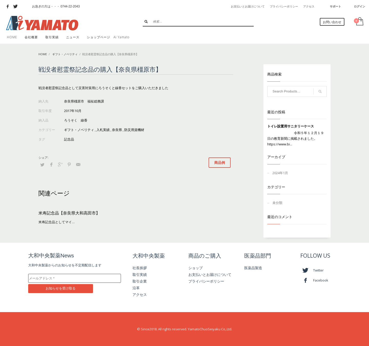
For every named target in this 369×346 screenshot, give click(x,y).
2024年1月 (280, 173)
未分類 (277, 202)
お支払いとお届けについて (248, 6)
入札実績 (103, 129)
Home (42, 54)
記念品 (69, 139)
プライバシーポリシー (284, 6)
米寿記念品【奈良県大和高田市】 (69, 213)
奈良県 (117, 129)
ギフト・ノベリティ (65, 54)
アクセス (308, 6)
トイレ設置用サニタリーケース (290, 126)
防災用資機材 (134, 129)
